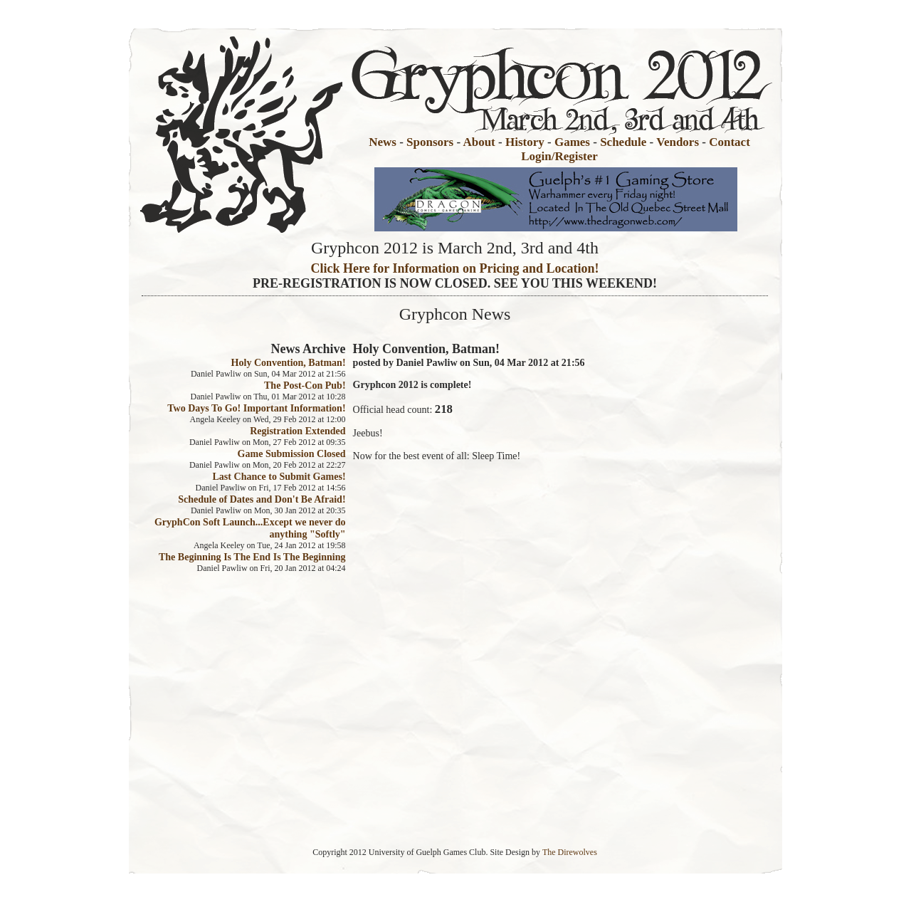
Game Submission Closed (292, 453)
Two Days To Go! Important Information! (256, 408)
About (479, 142)
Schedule (623, 142)
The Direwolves (569, 852)
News (382, 142)
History (524, 142)
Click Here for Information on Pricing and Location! (455, 268)
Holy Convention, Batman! (288, 362)
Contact (729, 142)
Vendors (677, 142)
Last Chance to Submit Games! (279, 476)
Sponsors (429, 142)
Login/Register (559, 156)
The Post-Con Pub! (305, 385)
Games (572, 142)
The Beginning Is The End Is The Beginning (252, 556)
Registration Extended (297, 430)
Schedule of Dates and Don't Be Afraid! (261, 499)
